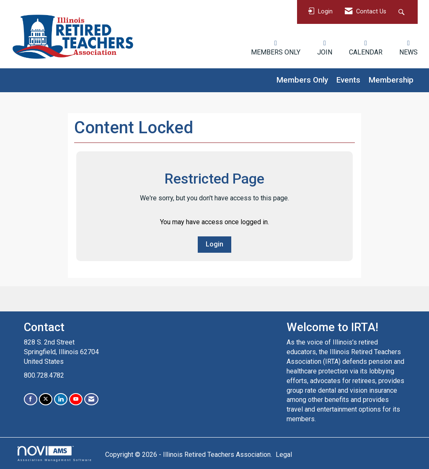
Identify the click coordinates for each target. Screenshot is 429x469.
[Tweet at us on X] (45, 399)
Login (214, 244)
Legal (284, 455)
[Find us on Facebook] (30, 399)
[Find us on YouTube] (76, 399)
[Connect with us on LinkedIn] (60, 399)
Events (348, 80)
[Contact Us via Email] (91, 399)
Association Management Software (55, 453)
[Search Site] (402, 12)
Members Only (302, 80)
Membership (391, 80)
